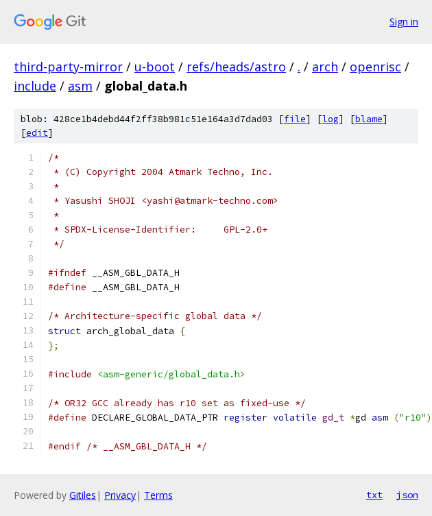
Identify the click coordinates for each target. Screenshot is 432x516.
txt (374, 495)
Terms (158, 495)
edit (37, 133)
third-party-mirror (68, 66)
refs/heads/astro (236, 66)
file (295, 119)
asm (80, 86)
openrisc (375, 66)
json (407, 495)
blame (369, 119)
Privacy (120, 495)
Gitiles (82, 495)
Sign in (403, 21)
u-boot (154, 66)
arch (325, 66)
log (330, 119)
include (35, 86)
